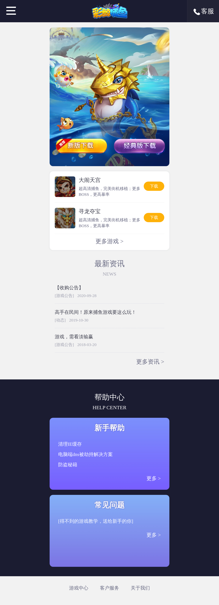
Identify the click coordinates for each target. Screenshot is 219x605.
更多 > (153, 478)
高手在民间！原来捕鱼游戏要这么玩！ (95, 312)
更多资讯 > (150, 362)
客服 (203, 12)
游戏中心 (78, 588)
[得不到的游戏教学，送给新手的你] (95, 521)
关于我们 (140, 588)
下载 (154, 186)
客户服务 (109, 588)
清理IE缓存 (70, 444)
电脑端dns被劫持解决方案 (85, 454)
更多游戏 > (109, 241)
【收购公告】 (69, 287)
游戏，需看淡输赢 (74, 336)
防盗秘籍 (67, 464)
